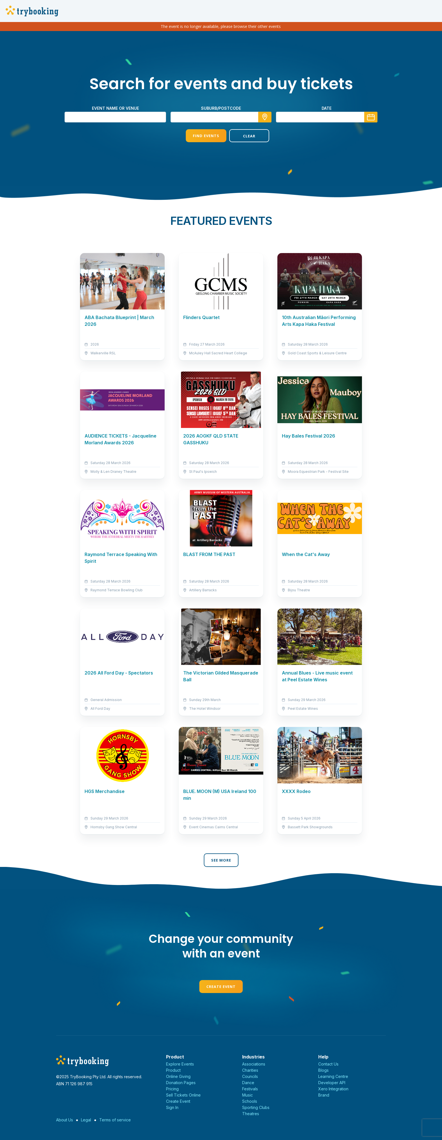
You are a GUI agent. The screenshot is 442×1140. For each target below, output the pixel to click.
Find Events (199, 135)
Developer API (331, 1082)
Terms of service (115, 1119)
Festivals (250, 1088)
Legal (86, 1119)
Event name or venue (115, 108)
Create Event (221, 986)
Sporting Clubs (255, 1107)
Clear (243, 136)
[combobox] (221, 117)
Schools (249, 1101)
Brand (323, 1095)
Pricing (172, 1088)
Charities (250, 1070)
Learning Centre (333, 1076)
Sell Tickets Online (183, 1095)
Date (327, 108)
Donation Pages (181, 1082)
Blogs (323, 1070)
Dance (248, 1082)
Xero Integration (333, 1088)
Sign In (172, 1107)
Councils (250, 1076)
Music (247, 1095)
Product (173, 1070)
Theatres (250, 1113)
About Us (64, 1119)
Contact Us (328, 1064)
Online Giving (178, 1076)
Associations (253, 1064)
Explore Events (180, 1064)
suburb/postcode (221, 108)
